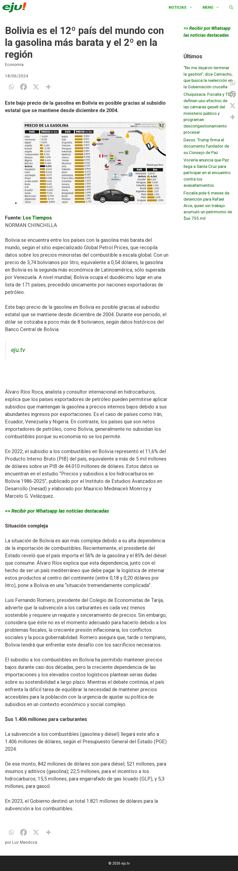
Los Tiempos (37, 218)
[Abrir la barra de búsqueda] (231, 7)
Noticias (183, 7)
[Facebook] (23, 86)
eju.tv (18, 349)
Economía (14, 64)
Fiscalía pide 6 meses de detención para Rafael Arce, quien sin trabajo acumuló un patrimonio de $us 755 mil (208, 205)
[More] (48, 86)
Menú (213, 7)
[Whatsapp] (11, 86)
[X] (36, 86)
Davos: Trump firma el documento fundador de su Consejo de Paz (206, 146)
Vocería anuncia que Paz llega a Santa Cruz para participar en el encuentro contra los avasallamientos (207, 172)
